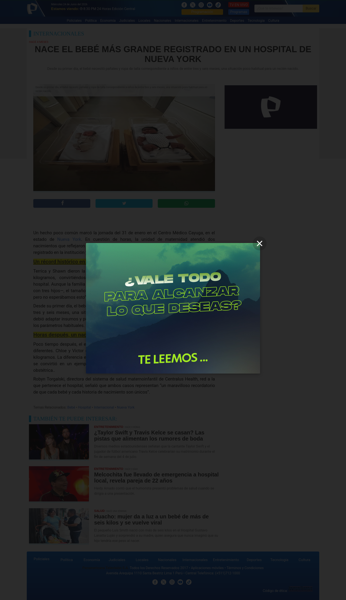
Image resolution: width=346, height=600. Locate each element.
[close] (260, 243)
